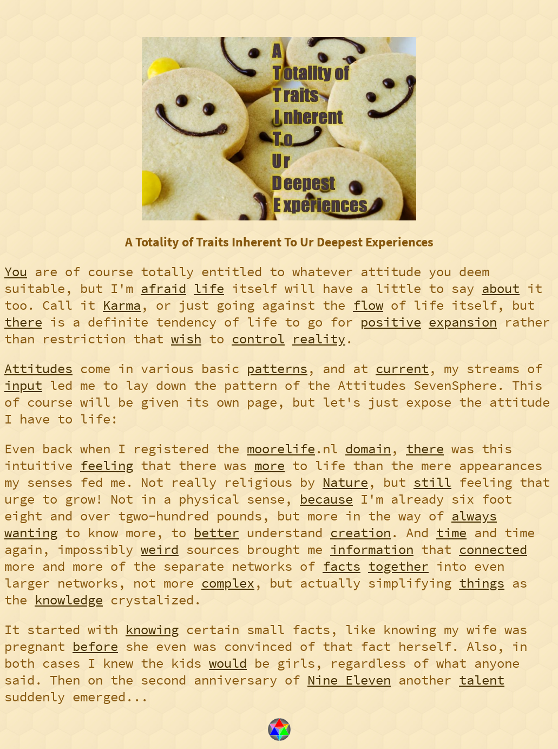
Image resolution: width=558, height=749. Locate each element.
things (481, 583)
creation (360, 532)
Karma (122, 305)
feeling (106, 465)
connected (493, 549)
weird (160, 549)
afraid (163, 288)
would (228, 663)
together (398, 566)
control (258, 338)
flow (368, 305)
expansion (463, 322)
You (15, 271)
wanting (30, 532)
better (216, 532)
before (95, 646)
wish (186, 338)
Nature (345, 482)
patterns (277, 368)
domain (368, 448)
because (326, 499)
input (23, 385)
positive (390, 322)
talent (481, 680)
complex (227, 583)
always (474, 515)
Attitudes (38, 368)
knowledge (69, 599)
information (371, 549)
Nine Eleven (349, 680)
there (23, 322)
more (269, 465)
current (402, 368)
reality (318, 338)
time (451, 532)
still (432, 482)
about (501, 288)
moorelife (281, 448)
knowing (152, 629)
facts (341, 566)
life (209, 288)
